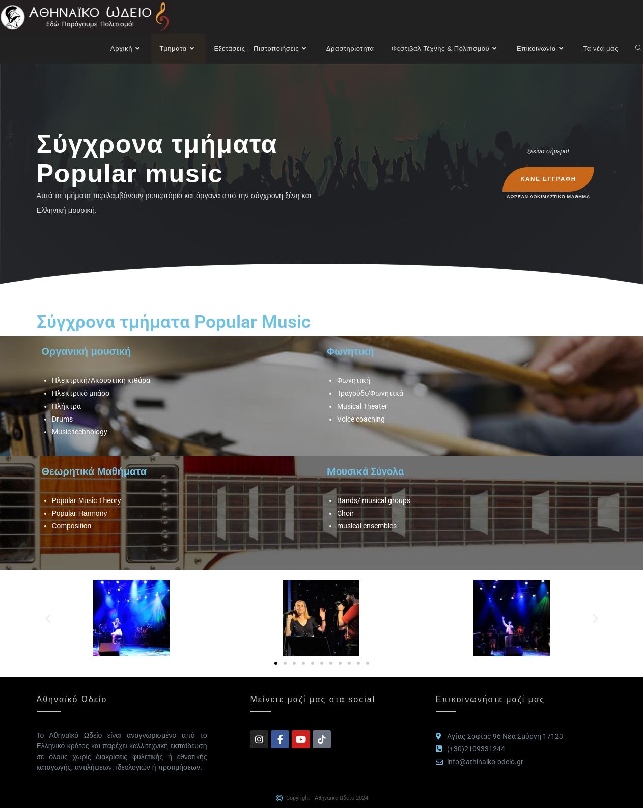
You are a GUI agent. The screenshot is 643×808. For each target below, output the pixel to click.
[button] (48, 617)
